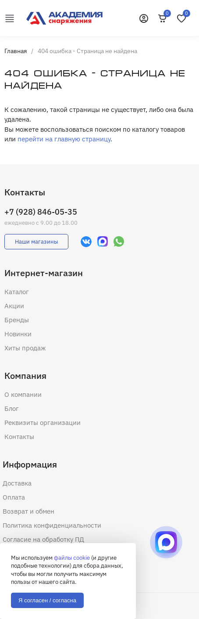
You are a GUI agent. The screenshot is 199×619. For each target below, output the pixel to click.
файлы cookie (72, 557)
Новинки (18, 334)
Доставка (17, 483)
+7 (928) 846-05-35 (40, 212)
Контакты (19, 436)
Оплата (14, 497)
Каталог (16, 292)
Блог (11, 408)
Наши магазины (36, 241)
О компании (23, 394)
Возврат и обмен (28, 511)
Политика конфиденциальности (52, 525)
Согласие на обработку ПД (43, 539)
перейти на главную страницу (64, 139)
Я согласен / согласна (47, 600)
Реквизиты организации (42, 422)
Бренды (16, 320)
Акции (14, 306)
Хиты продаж (25, 348)
